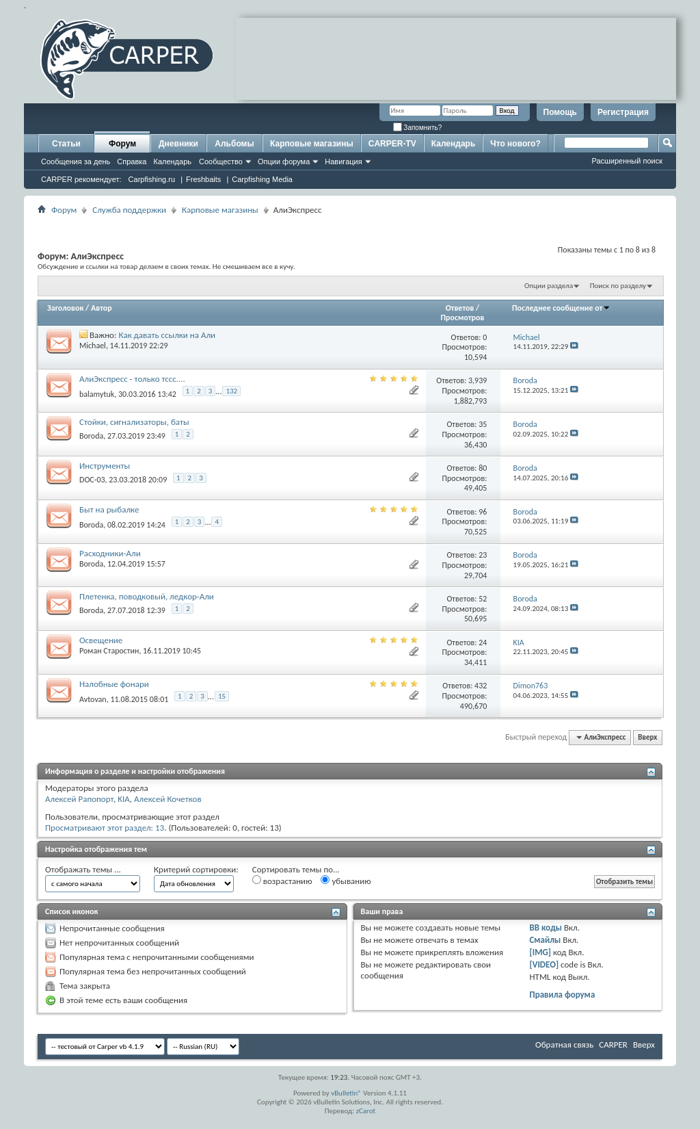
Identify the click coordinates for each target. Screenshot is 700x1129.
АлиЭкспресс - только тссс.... (132, 379)
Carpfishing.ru (152, 179)
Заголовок (65, 308)
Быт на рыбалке (109, 509)
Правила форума (562, 994)
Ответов (460, 308)
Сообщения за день (75, 161)
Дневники (178, 143)
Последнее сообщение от (561, 308)
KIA (124, 799)
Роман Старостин (109, 651)
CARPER (613, 1044)
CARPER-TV (392, 143)
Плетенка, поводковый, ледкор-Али (146, 596)
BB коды (545, 927)
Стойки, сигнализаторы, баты (134, 422)
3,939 (477, 380)
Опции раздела (548, 285)
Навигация (343, 161)
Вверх (647, 737)
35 (483, 424)
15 (222, 696)
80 (483, 468)
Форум (122, 143)
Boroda (91, 436)
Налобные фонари (114, 684)
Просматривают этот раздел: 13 (104, 827)
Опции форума (284, 161)
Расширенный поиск (626, 161)
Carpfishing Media (262, 179)
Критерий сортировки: (196, 869)
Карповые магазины (311, 143)
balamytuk (96, 393)
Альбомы (234, 143)
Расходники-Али (110, 553)
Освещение (100, 640)
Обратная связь (564, 1044)
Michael (92, 345)
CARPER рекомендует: (81, 179)
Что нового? (515, 143)
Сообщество (221, 161)
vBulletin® (346, 1093)
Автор (101, 308)
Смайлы (545, 940)
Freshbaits (203, 179)
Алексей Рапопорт (79, 799)
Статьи (66, 143)
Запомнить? (417, 127)
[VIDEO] (543, 964)
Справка (131, 161)
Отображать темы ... (83, 869)
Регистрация (623, 112)
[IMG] (540, 952)
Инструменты (104, 465)
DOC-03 (92, 479)
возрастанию (282, 880)
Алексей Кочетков (168, 799)
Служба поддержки (129, 210)
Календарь (172, 161)
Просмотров (462, 317)
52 (483, 599)
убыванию (346, 880)
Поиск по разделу (618, 285)
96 (483, 512)
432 (480, 685)
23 (483, 555)
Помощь (560, 112)
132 (231, 391)
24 (483, 642)
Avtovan (93, 698)
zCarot (366, 1110)
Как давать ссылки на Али (166, 335)
